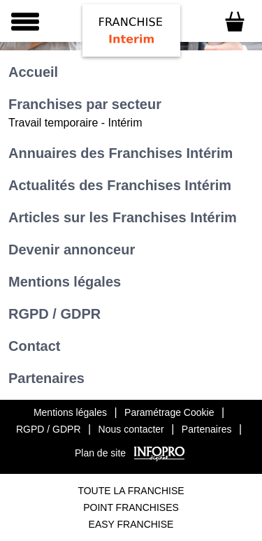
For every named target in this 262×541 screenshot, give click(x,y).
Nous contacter (131, 429)
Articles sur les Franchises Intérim (122, 217)
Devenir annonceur (71, 249)
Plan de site (100, 453)
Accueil (33, 72)
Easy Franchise (131, 524)
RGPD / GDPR (54, 314)
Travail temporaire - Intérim (75, 123)
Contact (34, 346)
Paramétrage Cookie (169, 412)
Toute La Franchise (131, 490)
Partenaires (46, 378)
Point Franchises (131, 507)
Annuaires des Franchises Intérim (120, 153)
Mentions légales (64, 281)
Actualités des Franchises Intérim (119, 185)
